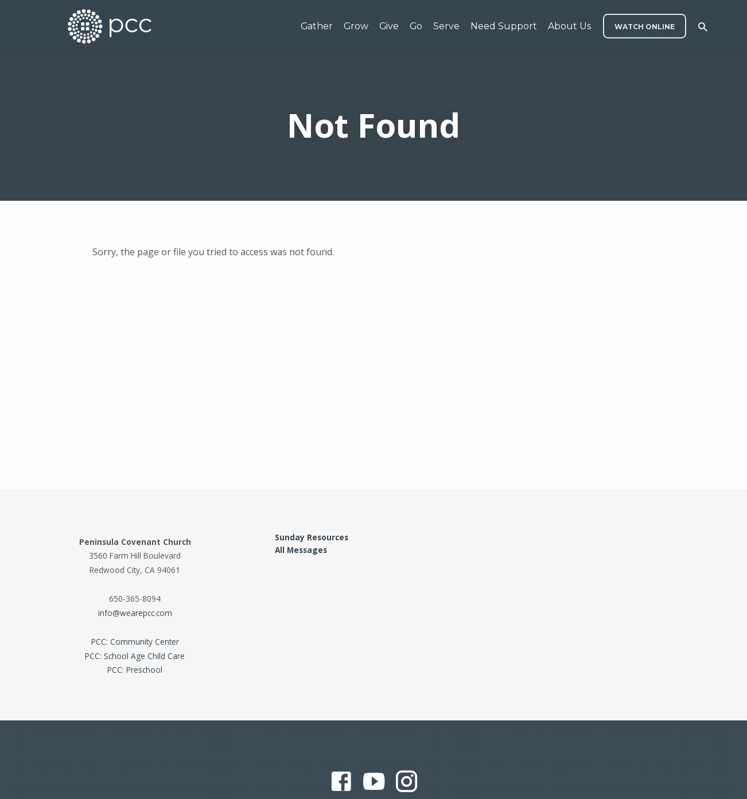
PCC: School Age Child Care (135, 655)
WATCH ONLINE (644, 26)
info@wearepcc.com (135, 612)
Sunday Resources (311, 537)
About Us (569, 26)
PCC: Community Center (135, 641)
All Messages (301, 549)
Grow (356, 26)
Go (416, 26)
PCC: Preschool (134, 669)
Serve (446, 26)
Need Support (503, 26)
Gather (317, 26)
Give (389, 26)
